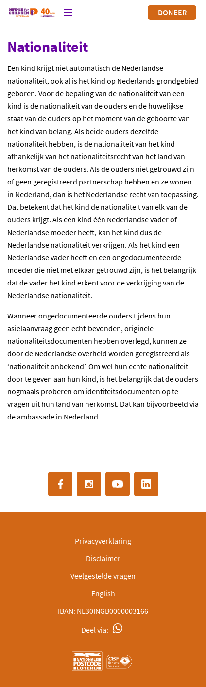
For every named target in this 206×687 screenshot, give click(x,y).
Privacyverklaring (103, 541)
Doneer (172, 12)
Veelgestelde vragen (103, 576)
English (103, 593)
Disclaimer (103, 558)
